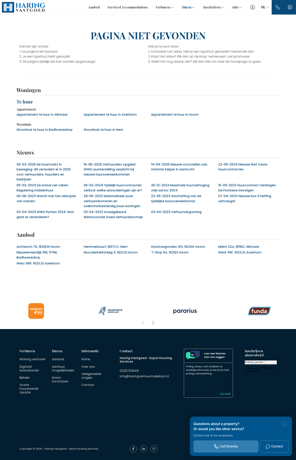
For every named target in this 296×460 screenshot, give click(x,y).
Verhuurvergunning (176, 212)
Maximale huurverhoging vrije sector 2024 (180, 188)
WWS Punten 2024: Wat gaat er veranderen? (45, 214)
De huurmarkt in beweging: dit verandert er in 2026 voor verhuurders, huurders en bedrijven (43, 172)
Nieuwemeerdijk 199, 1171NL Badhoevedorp (36, 255)
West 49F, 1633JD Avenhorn (239, 252)
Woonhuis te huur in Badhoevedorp (44, 129)
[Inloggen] (250, 7)
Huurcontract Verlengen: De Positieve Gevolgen (247, 188)
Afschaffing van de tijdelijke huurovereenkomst (176, 198)
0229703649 (129, 370)
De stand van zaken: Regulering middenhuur (42, 188)
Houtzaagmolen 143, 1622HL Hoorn (178, 246)
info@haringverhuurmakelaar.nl (144, 375)
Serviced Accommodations (125, 7)
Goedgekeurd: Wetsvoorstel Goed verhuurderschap (113, 214)
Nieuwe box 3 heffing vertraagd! (244, 198)
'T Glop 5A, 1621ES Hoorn (170, 252)
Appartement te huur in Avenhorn (110, 114)
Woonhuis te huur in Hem (103, 129)
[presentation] (143, 323)
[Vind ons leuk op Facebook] (133, 448)
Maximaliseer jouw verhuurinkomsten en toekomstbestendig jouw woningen (112, 201)
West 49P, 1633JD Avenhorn (38, 263)
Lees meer (225, 394)
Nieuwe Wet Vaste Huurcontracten (242, 167)
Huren (186, 7)
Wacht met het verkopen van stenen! (46, 198)
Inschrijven (211, 7)
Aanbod (91, 7)
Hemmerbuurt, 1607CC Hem (105, 246)
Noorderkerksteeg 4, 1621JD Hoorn (110, 252)
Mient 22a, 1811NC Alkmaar (238, 246)
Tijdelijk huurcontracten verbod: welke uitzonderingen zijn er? (113, 188)
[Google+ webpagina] (153, 448)
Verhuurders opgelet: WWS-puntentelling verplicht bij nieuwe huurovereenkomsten (110, 169)
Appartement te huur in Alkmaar (42, 114)
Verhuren (162, 7)
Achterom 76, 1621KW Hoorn (38, 246)
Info (235, 7)
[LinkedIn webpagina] (143, 448)
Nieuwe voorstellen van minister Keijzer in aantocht (179, 167)
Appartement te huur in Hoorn (175, 114)
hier (208, 61)
